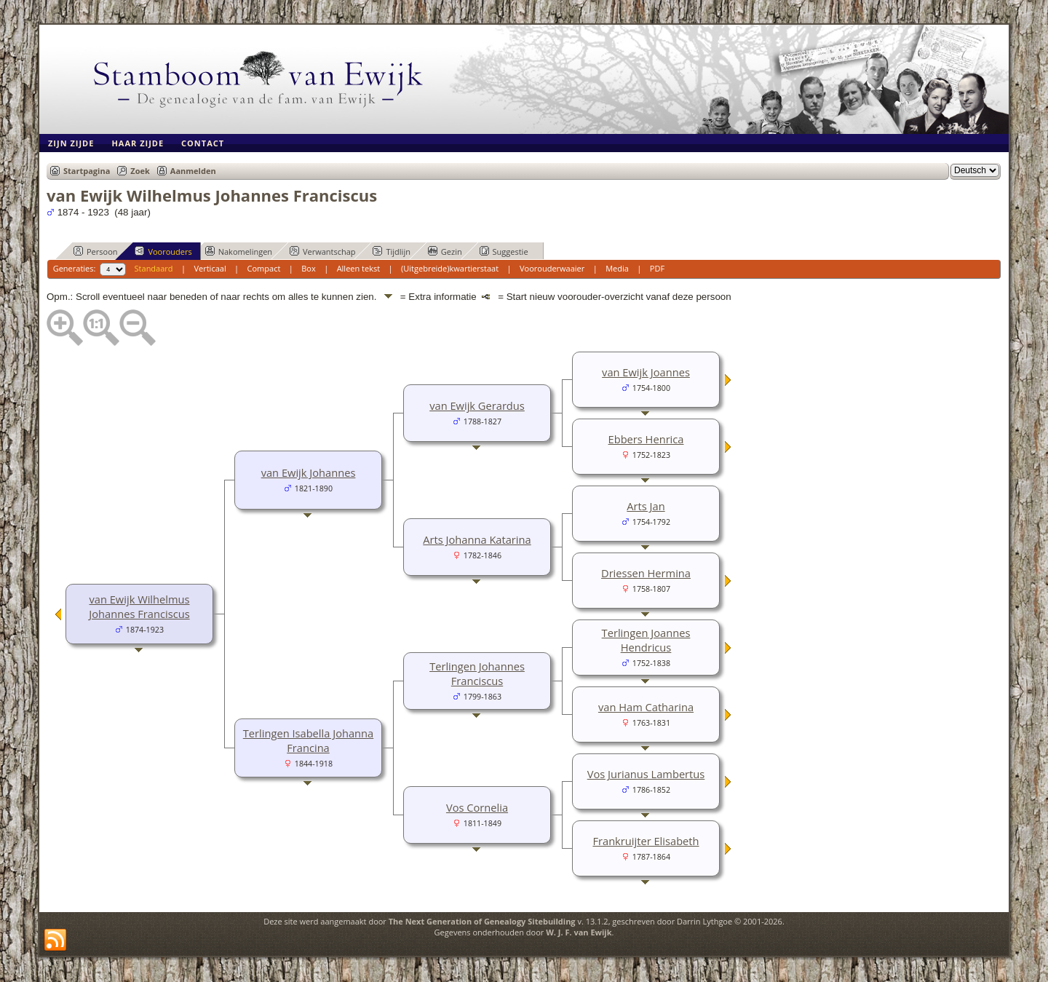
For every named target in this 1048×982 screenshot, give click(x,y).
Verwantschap (323, 251)
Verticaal (210, 268)
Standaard (154, 268)
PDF (657, 268)
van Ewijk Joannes (646, 372)
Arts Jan (645, 506)
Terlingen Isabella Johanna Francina (308, 740)
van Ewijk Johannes (308, 472)
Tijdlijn (391, 251)
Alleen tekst (359, 268)
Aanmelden (193, 170)
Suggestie (504, 251)
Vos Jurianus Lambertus (646, 774)
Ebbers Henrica (646, 439)
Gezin (445, 251)
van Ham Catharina (646, 707)
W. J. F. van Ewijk (578, 932)
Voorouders (163, 251)
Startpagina (86, 170)
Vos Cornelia (477, 807)
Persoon (96, 251)
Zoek (140, 170)
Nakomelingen (238, 251)
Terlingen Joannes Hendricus (646, 639)
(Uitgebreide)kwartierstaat (450, 268)
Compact (264, 268)
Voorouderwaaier (552, 268)
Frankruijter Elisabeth (645, 840)
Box (308, 268)
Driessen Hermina (646, 573)
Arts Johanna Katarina (477, 539)
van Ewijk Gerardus (477, 405)
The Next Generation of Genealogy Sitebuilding (482, 921)
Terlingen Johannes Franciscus (477, 673)
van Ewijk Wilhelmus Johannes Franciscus (139, 606)
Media (617, 268)
